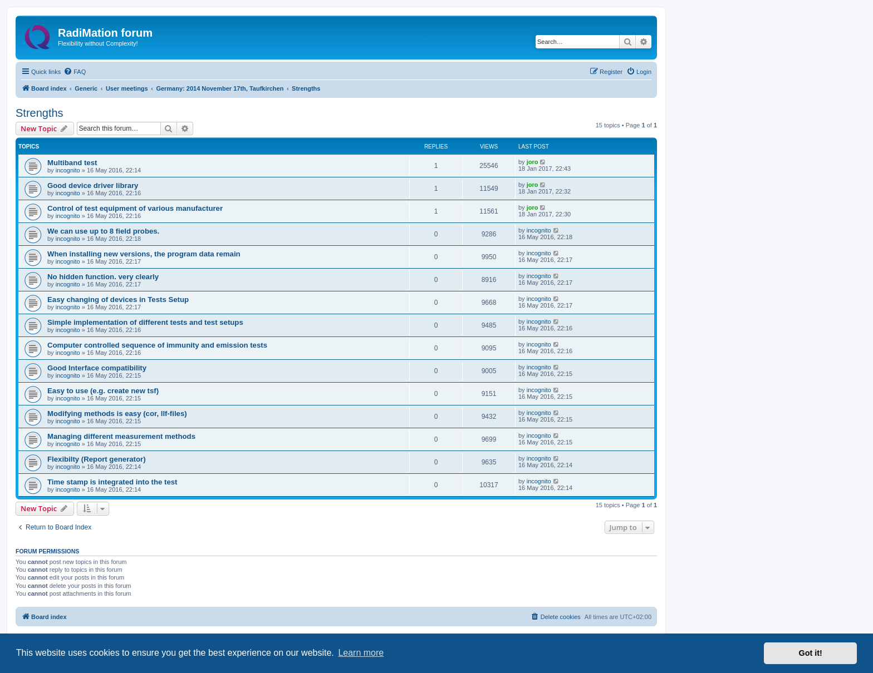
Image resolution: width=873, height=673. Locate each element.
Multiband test (72, 163)
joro (532, 162)
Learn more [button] (361, 652)
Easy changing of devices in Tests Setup (118, 299)
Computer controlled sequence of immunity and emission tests (157, 345)
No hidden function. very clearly (103, 277)
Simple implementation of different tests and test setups (145, 322)
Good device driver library (92, 185)
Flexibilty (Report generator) (96, 459)
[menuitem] (74, 71)
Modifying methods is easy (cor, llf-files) (117, 413)
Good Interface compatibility (96, 368)
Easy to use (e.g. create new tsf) (103, 391)
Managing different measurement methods (121, 436)
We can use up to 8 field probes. (103, 231)
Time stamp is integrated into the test (112, 482)
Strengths (39, 113)
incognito (68, 170)
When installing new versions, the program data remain (144, 254)
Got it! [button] (810, 653)
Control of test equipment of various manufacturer (135, 208)
